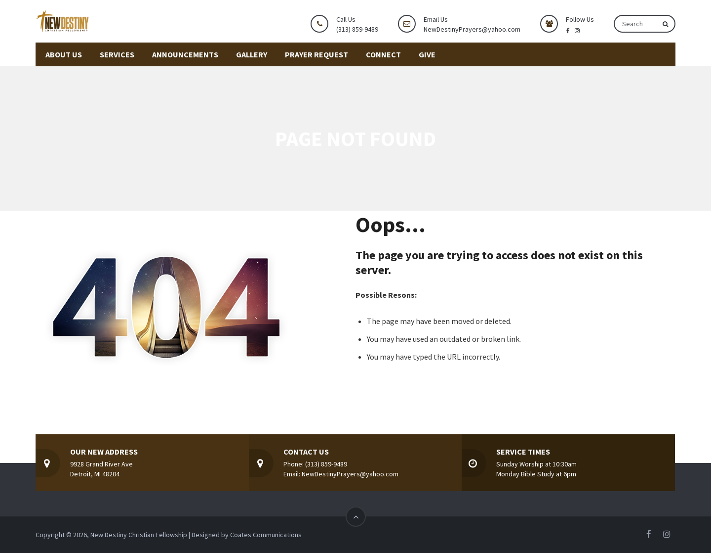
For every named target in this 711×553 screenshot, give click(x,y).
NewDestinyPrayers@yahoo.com (472, 29)
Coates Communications (266, 534)
